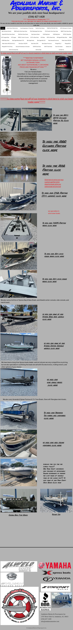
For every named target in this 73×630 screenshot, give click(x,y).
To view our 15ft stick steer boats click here (54, 280)
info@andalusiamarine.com (50, 621)
